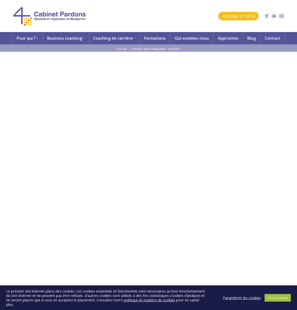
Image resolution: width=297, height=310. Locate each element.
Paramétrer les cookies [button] (242, 297)
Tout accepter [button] (277, 297)
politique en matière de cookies (149, 299)
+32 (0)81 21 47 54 (238, 16)
